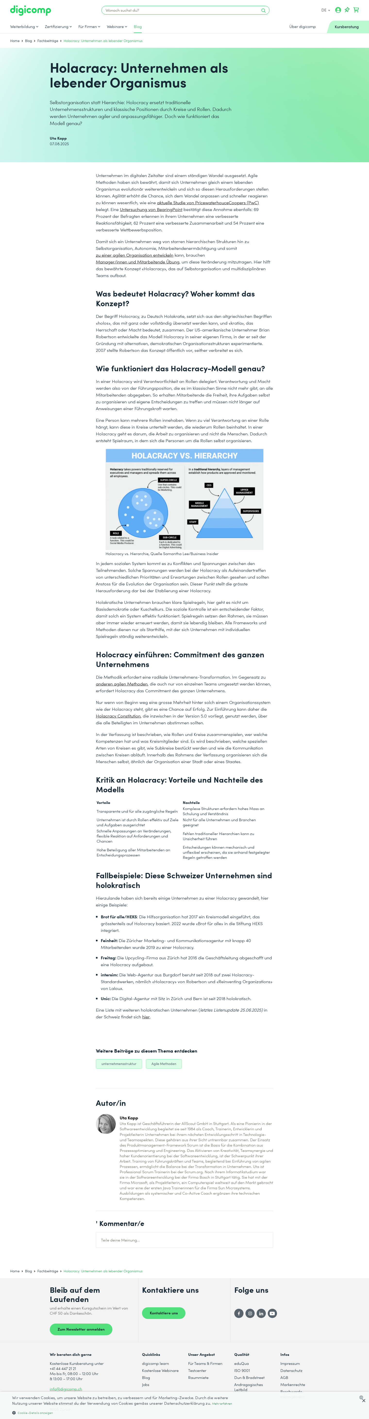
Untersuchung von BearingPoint (151, 209)
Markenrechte (292, 1384)
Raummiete (198, 1377)
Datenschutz (291, 1370)
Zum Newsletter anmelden (81, 1329)
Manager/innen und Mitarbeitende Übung (137, 262)
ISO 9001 (242, 1370)
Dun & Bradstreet (249, 1377)
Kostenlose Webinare (160, 1370)
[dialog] (184, 1405)
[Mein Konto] (338, 11)
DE (325, 9)
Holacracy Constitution (118, 716)
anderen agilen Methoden (122, 684)
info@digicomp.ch (66, 1388)
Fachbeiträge (47, 40)
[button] (123, 1412)
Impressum (290, 1363)
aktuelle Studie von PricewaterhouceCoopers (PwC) (208, 202)
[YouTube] (272, 1313)
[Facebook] (238, 1313)
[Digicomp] (30, 10)
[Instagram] (250, 1313)
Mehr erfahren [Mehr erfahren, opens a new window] (222, 1404)
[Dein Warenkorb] (356, 10)
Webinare (115, 26)
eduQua (241, 1363)
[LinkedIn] (261, 1313)
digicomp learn (155, 1363)
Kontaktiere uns (164, 1312)
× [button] (363, 1401)
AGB (284, 1377)
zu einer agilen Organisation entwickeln (134, 255)
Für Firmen (87, 26)
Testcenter (197, 1370)
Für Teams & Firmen (205, 1363)
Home (15, 40)
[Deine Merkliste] (347, 10)
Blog (138, 26)
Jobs (145, 1384)
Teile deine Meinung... (120, 1239)
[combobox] (362, 1397)
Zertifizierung (56, 26)
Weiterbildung (22, 26)
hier (146, 1017)
